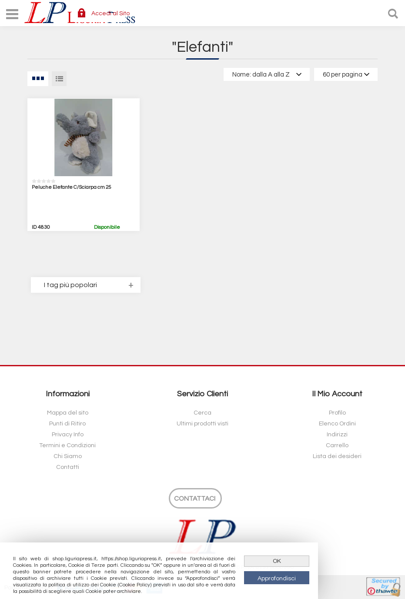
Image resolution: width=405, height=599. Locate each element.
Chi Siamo (68, 456)
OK (277, 561)
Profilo (337, 413)
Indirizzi (337, 435)
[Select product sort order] (267, 74)
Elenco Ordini (337, 424)
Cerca (202, 413)
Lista (59, 78)
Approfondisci (277, 579)
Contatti (67, 467)
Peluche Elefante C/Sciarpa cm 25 (71, 187)
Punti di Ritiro (67, 424)
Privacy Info (68, 435)
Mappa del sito (67, 413)
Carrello (337, 445)
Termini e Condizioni (67, 445)
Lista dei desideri (337, 456)
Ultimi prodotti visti (202, 424)
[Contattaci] (195, 498)
